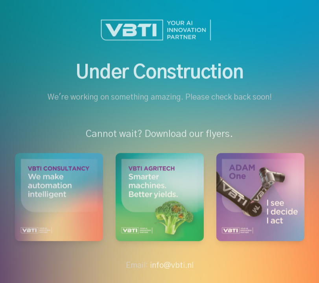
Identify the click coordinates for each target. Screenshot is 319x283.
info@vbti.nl (172, 266)
